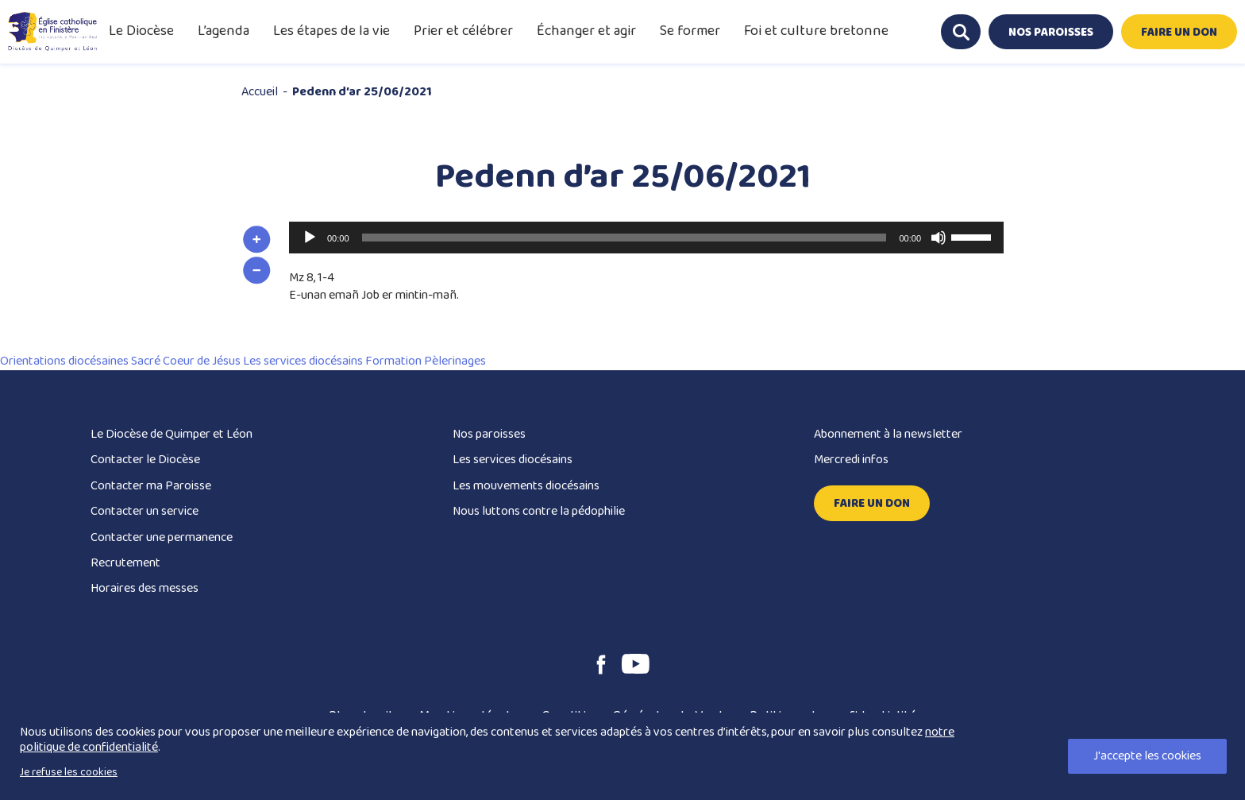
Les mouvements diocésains (526, 486)
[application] (646, 237)
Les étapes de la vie (331, 31)
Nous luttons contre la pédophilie (539, 511)
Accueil (259, 92)
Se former (690, 31)
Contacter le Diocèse (145, 460)
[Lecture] (310, 237)
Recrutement (125, 563)
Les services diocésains (512, 460)
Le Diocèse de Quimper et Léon (171, 434)
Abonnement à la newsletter (888, 434)
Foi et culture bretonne (816, 31)
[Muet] (938, 237)
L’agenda (223, 31)
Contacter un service (145, 511)
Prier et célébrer (463, 31)
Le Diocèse (141, 31)
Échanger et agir (586, 31)
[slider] (624, 238)
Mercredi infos (851, 460)
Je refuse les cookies (69, 772)
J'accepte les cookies (1147, 756)
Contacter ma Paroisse (151, 486)
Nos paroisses (489, 434)
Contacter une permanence (162, 537)
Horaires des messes (145, 588)
